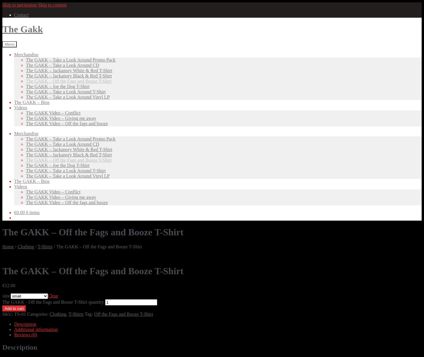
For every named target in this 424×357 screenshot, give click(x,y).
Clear (53, 295)
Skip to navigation (19, 4)
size (6, 295)
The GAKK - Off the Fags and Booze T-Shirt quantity (53, 302)
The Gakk (22, 29)
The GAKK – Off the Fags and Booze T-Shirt (69, 81)
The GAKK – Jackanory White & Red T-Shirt (69, 70)
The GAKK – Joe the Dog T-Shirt (58, 86)
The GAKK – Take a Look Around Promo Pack (70, 59)
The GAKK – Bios (31, 102)
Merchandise (26, 54)
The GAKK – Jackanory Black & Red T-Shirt (69, 75)
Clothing (26, 246)
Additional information (36, 329)
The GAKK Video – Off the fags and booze (67, 123)
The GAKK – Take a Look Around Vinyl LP (68, 97)
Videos (20, 107)
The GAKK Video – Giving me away (61, 118)
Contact (21, 14)
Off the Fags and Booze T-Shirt (123, 314)
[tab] (218, 324)
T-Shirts (45, 246)
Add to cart (14, 308)
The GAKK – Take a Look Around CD (62, 65)
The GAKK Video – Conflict (53, 112)
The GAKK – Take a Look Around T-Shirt (66, 91)
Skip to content (52, 4)
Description (25, 324)
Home (8, 246)
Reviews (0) (25, 334)
